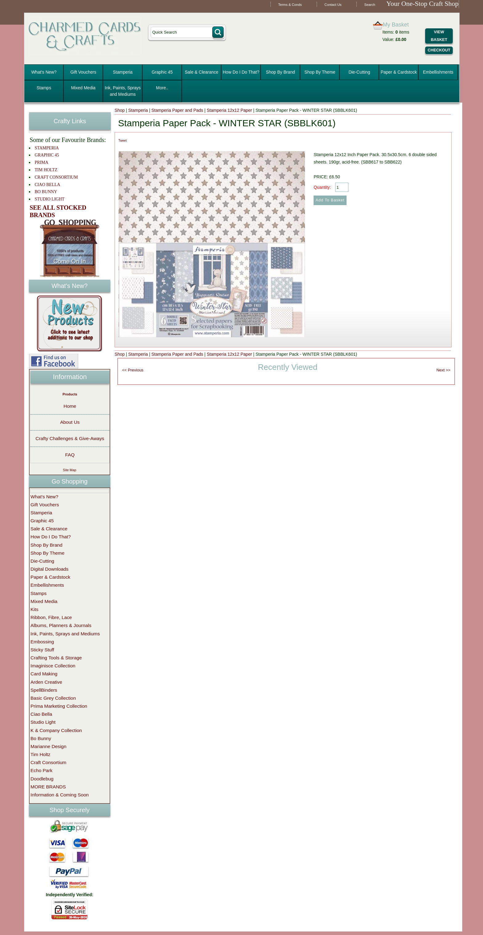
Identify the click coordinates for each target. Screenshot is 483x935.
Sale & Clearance (201, 72)
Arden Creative (46, 682)
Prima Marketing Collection (58, 706)
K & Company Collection (56, 730)
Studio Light (42, 722)
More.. (162, 87)
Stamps (44, 87)
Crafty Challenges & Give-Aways (69, 438)
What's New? (43, 72)
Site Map (69, 470)
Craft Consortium (48, 762)
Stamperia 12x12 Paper (229, 110)
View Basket (439, 36)
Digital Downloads (49, 569)
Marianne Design (48, 746)
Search (369, 4)
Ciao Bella (41, 714)
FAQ (70, 454)
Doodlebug (41, 778)
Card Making (43, 673)
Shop (120, 110)
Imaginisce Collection (52, 665)
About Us (69, 422)
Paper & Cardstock (399, 72)
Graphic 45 (162, 72)
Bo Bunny (40, 738)
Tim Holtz (40, 754)
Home (69, 406)
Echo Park (41, 770)
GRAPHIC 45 (47, 155)
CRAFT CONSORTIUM (56, 177)
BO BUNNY (46, 191)
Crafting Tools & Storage (56, 657)
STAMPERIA (47, 148)
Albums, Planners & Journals (60, 625)
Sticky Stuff (42, 649)
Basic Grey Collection (53, 698)
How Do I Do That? (241, 72)
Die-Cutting (359, 72)
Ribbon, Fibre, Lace (51, 617)
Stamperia (123, 72)
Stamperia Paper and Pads (177, 110)
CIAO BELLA (47, 184)
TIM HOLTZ (46, 170)
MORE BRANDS (48, 786)
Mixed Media (83, 87)
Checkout (439, 50)
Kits (34, 609)
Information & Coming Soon (59, 794)
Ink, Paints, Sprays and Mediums (123, 91)
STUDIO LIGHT (50, 199)
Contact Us (332, 4)
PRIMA (41, 162)
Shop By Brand (280, 72)
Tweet (122, 140)
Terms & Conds (290, 4)
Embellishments (438, 72)
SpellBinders (43, 690)
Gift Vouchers (83, 72)
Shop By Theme (319, 72)
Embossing (42, 641)
